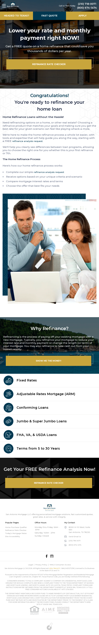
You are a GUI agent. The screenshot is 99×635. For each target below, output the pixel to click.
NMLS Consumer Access (61, 565)
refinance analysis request (50, 172)
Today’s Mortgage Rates (16, 533)
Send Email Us (75, 536)
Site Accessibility (13, 536)
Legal (29, 565)
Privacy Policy (40, 565)
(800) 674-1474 (87, 8)
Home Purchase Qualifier (17, 527)
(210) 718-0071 (87, 4)
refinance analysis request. (29, 141)
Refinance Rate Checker (16, 530)
